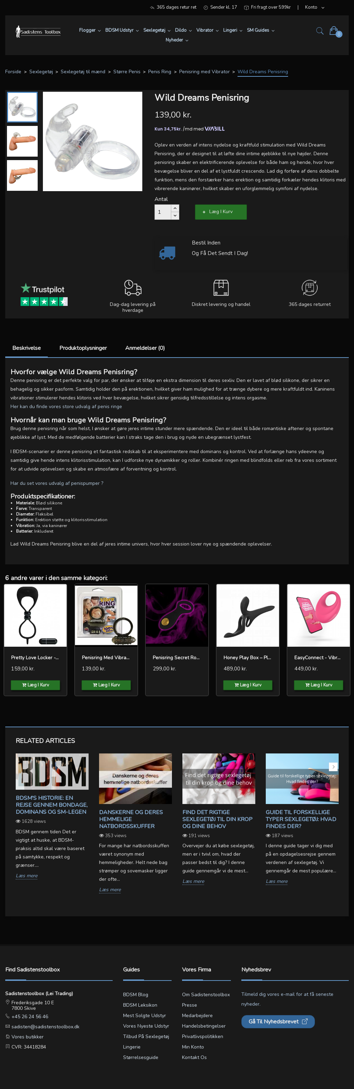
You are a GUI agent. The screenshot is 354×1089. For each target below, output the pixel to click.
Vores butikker (27, 1037)
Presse (189, 1005)
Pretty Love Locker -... (35, 657)
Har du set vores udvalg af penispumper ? (56, 483)
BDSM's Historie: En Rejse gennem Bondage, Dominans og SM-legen (52, 805)
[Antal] (163, 212)
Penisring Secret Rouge (177, 657)
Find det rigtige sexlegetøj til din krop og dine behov (217, 819)
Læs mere (26, 876)
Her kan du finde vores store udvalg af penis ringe (66, 406)
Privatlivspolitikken (202, 1036)
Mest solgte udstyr (144, 1015)
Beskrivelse (26, 348)
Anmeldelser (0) (145, 348)
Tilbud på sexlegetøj (146, 1036)
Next (333, 767)
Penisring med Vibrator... (106, 657)
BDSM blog (135, 994)
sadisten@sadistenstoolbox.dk (45, 1026)
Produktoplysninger (83, 348)
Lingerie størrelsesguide (140, 1052)
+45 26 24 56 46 (29, 1016)
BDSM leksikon (140, 1005)
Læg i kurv (221, 211)
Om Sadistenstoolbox (206, 994)
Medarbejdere (197, 1015)
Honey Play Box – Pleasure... (248, 657)
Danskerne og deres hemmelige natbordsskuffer (131, 819)
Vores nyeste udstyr (146, 1026)
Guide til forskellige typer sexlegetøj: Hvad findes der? (301, 819)
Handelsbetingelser (204, 1026)
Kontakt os (194, 1057)
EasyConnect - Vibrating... (318, 657)
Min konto (193, 1047)
